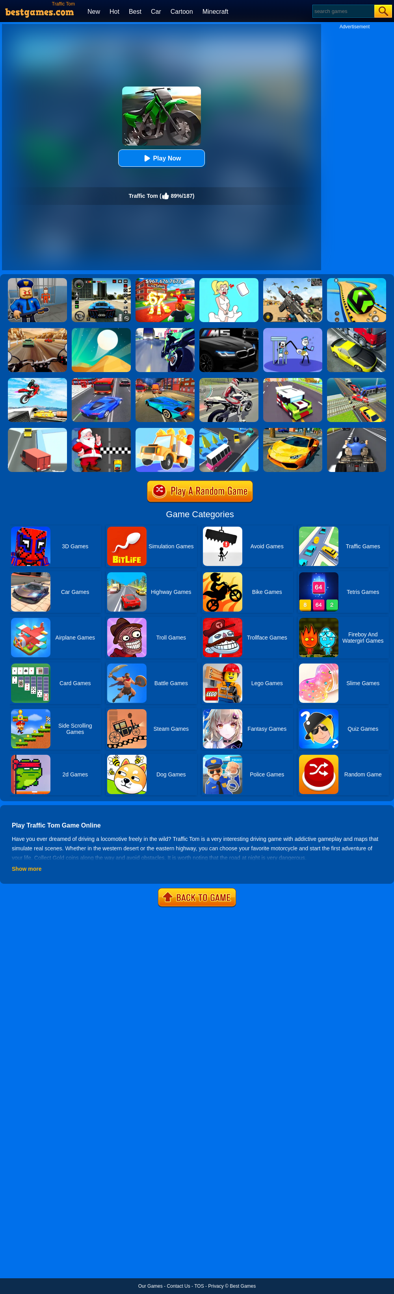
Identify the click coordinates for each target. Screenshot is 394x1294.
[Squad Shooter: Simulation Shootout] (292, 281)
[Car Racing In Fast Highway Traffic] (101, 380)
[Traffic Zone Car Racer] (165, 380)
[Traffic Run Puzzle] (228, 430)
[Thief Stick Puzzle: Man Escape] (292, 331)
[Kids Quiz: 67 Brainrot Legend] (165, 281)
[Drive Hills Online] (165, 430)
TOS (199, 1286)
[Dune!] (101, 331)
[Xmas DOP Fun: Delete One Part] (228, 281)
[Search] (343, 11)
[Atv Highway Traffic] (356, 430)
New (93, 11)
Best (135, 11)
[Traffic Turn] (37, 430)
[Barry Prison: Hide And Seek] (37, 281)
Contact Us (178, 1286)
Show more (26, 869)
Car (156, 11)
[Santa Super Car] (101, 430)
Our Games (150, 1286)
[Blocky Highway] (292, 380)
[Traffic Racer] (356, 331)
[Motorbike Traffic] (228, 380)
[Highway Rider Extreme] (37, 331)
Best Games (243, 1286)
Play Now (161, 158)
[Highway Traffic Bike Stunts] (37, 380)
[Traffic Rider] (165, 331)
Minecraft (216, 11)
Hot (114, 11)
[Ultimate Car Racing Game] (292, 430)
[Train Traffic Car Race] (356, 380)
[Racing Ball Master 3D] (356, 281)
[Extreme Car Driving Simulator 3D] (101, 281)
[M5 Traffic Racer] (228, 331)
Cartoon (182, 11)
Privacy (215, 1286)
